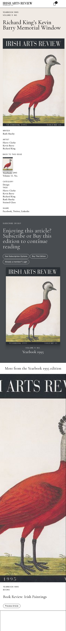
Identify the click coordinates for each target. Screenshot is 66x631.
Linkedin (25, 211)
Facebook (7, 211)
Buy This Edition (39, 256)
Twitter (16, 211)
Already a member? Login (16, 262)
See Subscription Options (16, 256)
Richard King (9, 148)
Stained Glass (9, 202)
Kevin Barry (8, 145)
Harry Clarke (9, 142)
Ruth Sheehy (9, 133)
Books (6, 590)
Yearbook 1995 (11, 12)
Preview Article (11, 606)
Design (6, 184)
